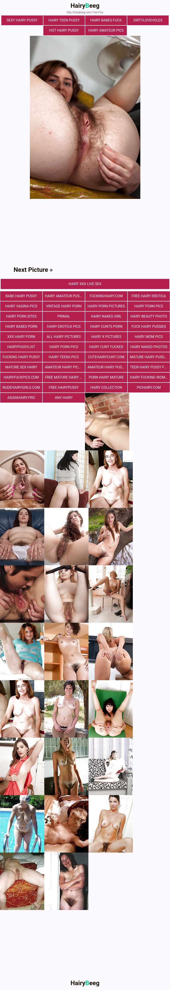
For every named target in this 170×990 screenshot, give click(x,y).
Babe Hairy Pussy (21, 296)
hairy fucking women (150, 377)
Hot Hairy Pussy (64, 30)
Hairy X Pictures (106, 337)
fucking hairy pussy (21, 357)
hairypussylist (21, 347)
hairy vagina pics (21, 306)
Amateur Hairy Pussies (107, 367)
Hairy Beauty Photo (148, 316)
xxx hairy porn (21, 337)
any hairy (64, 398)
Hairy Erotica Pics (64, 326)
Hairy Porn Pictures (106, 306)
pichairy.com (149, 387)
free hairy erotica (149, 296)
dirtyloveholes (147, 20)
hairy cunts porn (106, 326)
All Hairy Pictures (64, 337)
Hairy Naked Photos (148, 347)
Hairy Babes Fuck (106, 20)
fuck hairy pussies (148, 326)
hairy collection (106, 387)
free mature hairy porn (65, 377)
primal (63, 316)
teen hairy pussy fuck (150, 367)
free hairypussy (64, 387)
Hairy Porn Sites (21, 316)
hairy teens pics (64, 357)
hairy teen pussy (64, 20)
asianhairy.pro (21, 398)
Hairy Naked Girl (106, 316)
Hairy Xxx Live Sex (85, 284)
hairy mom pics (149, 337)
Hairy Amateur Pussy (64, 296)
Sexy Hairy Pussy (22, 20)
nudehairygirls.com (21, 387)
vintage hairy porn (64, 306)
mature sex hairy (21, 367)
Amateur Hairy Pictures (65, 367)
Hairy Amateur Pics (106, 30)
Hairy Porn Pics (148, 306)
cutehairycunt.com (106, 357)
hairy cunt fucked (106, 347)
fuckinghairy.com (106, 296)
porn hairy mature (106, 377)
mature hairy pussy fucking (150, 357)
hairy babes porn (21, 326)
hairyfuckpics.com (21, 377)
